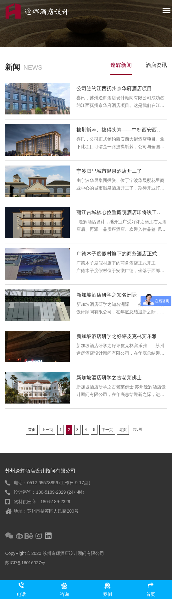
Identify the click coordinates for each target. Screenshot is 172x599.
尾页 (123, 429)
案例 (107, 594)
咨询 (64, 594)
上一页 (47, 429)
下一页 (107, 429)
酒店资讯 (156, 65)
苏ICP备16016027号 (25, 562)
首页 (32, 429)
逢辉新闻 (121, 65)
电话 (21, 594)
